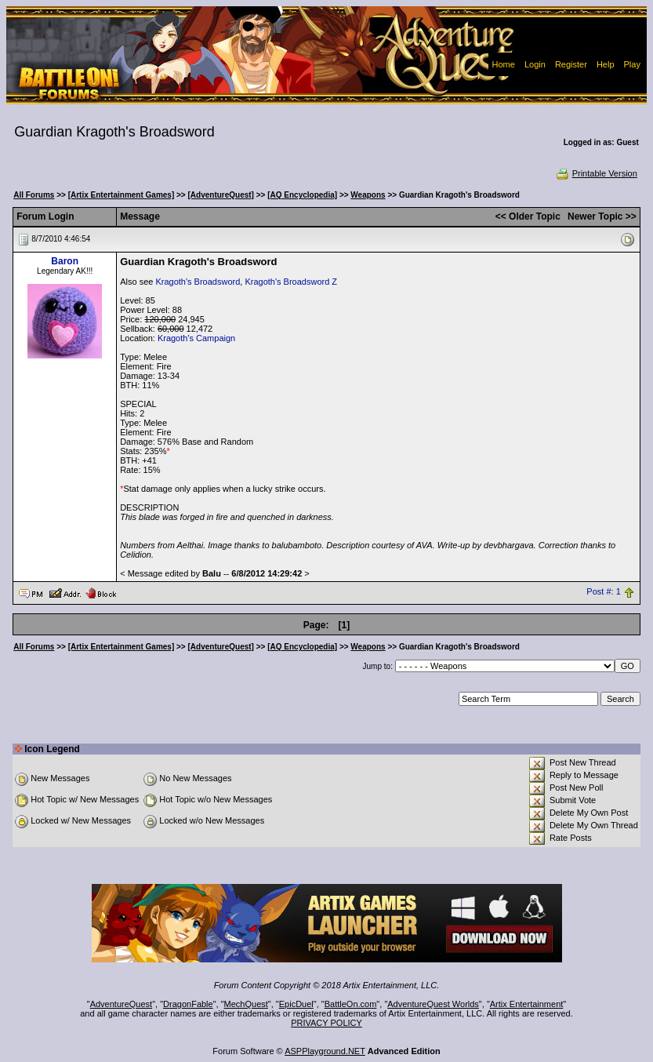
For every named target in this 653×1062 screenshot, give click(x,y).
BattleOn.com (351, 1004)
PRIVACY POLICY (326, 1022)
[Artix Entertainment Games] (121, 195)
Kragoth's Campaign (196, 338)
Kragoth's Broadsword (197, 281)
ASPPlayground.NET (325, 1051)
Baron (64, 261)
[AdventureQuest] (221, 195)
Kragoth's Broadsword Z (291, 281)
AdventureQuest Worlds (433, 1004)
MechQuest (246, 1004)
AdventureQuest (121, 1004)
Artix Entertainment (527, 1004)
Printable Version (596, 173)
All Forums (33, 195)
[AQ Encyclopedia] (302, 195)
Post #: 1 (603, 592)
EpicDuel (296, 1004)
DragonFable (188, 1004)
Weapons (367, 195)
